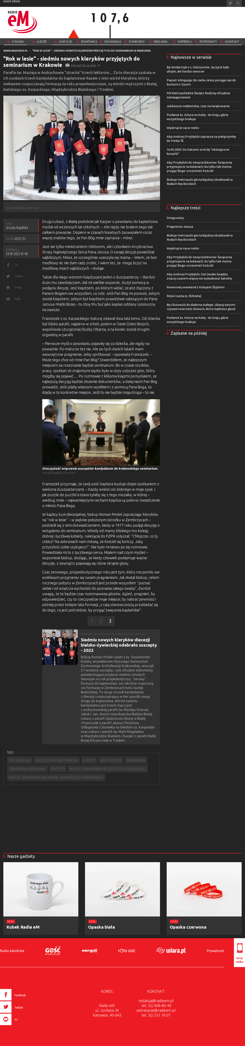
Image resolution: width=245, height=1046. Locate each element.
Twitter (19, 276)
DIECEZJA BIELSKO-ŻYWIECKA (56, 760)
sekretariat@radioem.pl (156, 1010)
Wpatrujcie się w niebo (183, 128)
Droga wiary (175, 218)
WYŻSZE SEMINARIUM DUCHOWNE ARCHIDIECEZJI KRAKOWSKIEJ (56, 777)
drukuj (18, 287)
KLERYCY (89, 760)
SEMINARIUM (136, 760)
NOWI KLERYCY (111, 760)
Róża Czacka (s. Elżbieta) (184, 296)
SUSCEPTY (58, 769)
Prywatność (215, 951)
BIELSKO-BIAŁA (20, 760)
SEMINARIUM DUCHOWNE (27, 769)
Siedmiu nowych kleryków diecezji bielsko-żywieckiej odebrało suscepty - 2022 (119, 645)
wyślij (17, 298)
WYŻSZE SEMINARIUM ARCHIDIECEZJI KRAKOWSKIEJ (107, 769)
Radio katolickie (12, 951)
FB (16, 265)
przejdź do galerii (83, 65)
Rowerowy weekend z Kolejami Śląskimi (196, 287)
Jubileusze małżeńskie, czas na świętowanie (198, 106)
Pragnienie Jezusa (180, 226)
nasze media (11, 1)
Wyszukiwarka (238, 3)
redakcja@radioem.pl (156, 1001)
